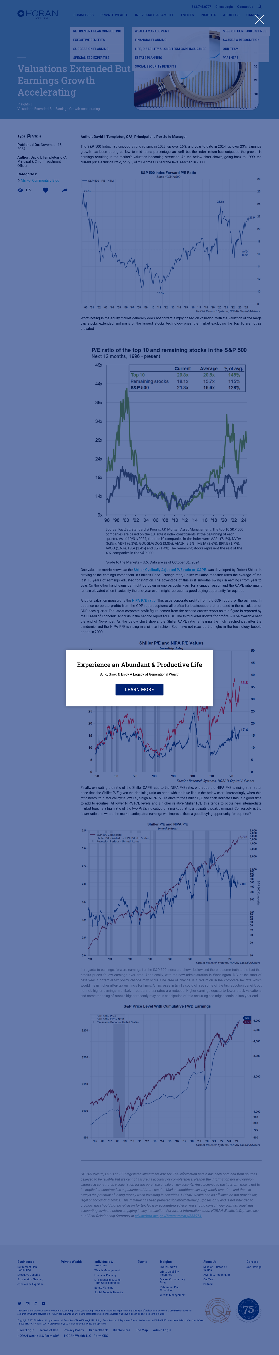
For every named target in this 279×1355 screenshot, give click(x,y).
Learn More (139, 732)
